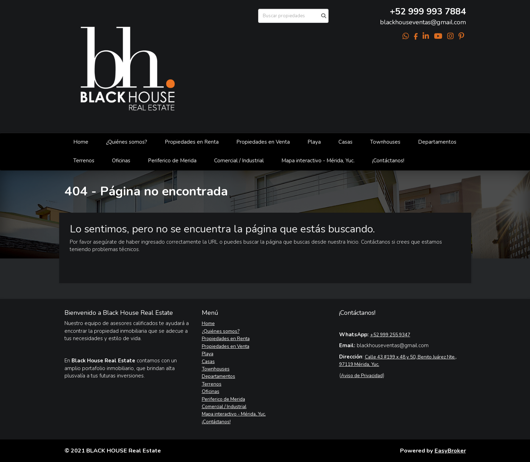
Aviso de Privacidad (362, 375)
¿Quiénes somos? (126, 141)
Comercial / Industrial (239, 160)
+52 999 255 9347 (390, 334)
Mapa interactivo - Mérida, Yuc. (318, 160)
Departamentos (437, 141)
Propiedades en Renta (192, 141)
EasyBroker (450, 451)
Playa (314, 141)
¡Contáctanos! (388, 160)
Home (80, 141)
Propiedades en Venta (263, 141)
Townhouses (385, 141)
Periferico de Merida (172, 160)
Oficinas (121, 160)
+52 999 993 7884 (428, 11)
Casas (345, 141)
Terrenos (83, 160)
